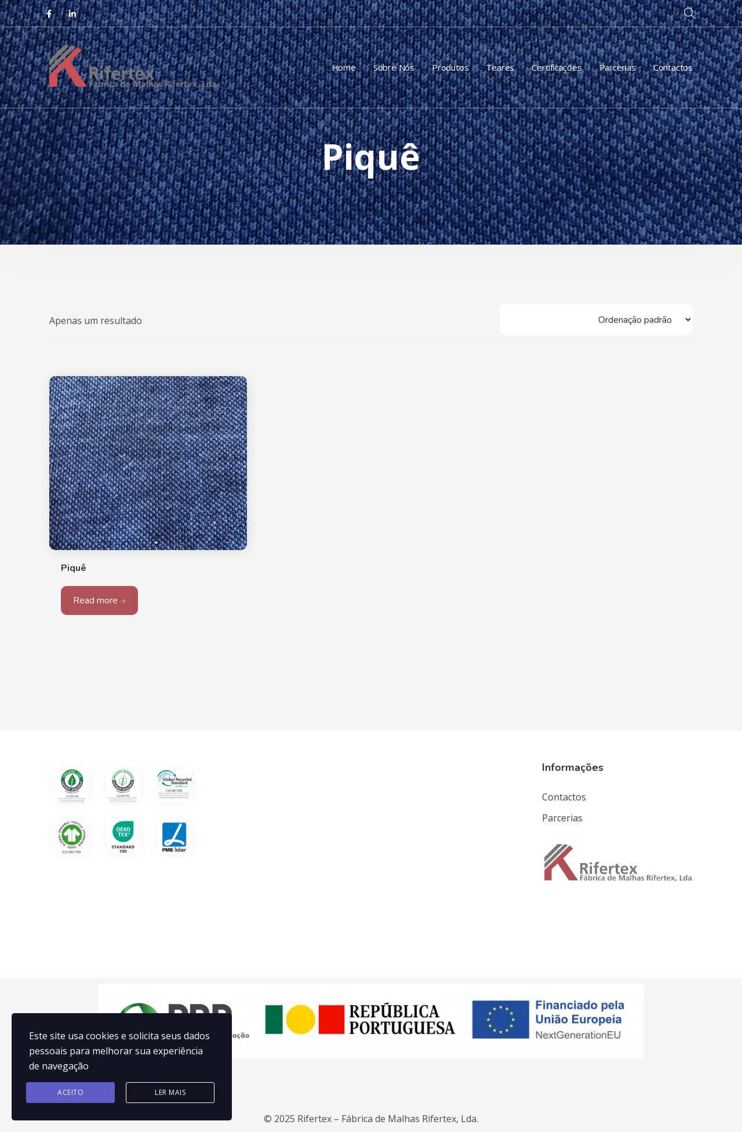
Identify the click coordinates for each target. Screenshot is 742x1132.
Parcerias (617, 67)
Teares (500, 67)
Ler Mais (170, 1092)
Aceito (70, 1092)
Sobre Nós (393, 67)
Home (344, 67)
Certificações (556, 67)
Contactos (673, 67)
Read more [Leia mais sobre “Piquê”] (95, 600)
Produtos (450, 67)
